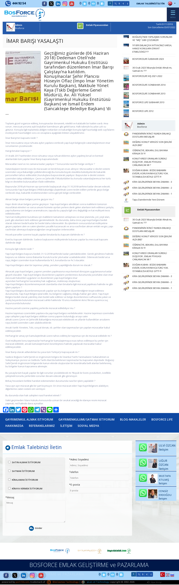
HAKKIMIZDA (41, 426)
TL (111, 3)
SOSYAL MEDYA (115, 426)
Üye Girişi (154, 582)
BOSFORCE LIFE (16, 426)
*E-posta (74, 485)
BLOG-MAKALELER (134, 420)
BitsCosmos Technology (63, 582)
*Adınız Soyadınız (79, 460)
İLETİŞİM (93, 426)
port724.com (22, 582)
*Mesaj (9, 498)
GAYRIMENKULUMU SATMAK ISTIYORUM (87, 420)
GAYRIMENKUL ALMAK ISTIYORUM (29, 420)
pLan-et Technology (95, 582)
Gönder (35, 529)
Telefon (73, 472)
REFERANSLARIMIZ (69, 426)
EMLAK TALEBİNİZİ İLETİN (148, 3)
